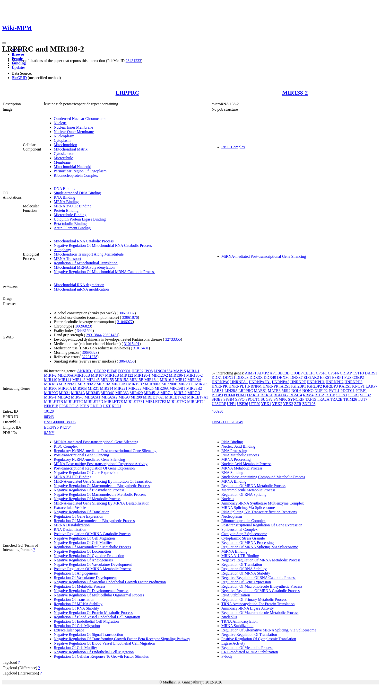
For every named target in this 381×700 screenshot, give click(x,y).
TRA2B (336, 399)
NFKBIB (51, 406)
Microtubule (63, 158)
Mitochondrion (65, 145)
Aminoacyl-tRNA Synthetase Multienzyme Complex (262, 503)
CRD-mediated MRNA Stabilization (249, 652)
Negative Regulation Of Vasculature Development (93, 564)
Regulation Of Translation (74, 599)
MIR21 (93, 388)
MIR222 (134, 388)
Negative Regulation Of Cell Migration (84, 538)
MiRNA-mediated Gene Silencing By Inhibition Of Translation (103, 481)
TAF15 (310, 399)
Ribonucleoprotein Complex (76, 175)
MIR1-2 (50, 375)
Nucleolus (229, 617)
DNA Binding (64, 188)
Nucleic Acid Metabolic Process (246, 464)
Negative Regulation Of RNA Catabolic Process (258, 578)
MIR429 (136, 393)
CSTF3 (358, 373)
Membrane (62, 162)
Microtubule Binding (70, 215)
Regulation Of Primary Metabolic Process (253, 599)
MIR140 (50, 380)
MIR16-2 (167, 380)
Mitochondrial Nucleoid (72, 167)
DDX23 (242, 377)
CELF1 (309, 373)
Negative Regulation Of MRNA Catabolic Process (260, 591)
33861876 (130, 317)
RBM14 (295, 395)
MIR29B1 (177, 388)
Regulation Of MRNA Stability (78, 604)
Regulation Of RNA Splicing (243, 494)
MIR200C (186, 384)
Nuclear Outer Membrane (74, 132)
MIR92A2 (110, 397)
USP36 (242, 404)
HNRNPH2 (335, 382)
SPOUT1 (252, 399)
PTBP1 (361, 391)
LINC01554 (163, 371)
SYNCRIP (296, 399)
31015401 (131, 344)
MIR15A (122, 380)
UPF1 (231, 404)
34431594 (85, 330)
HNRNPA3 (280, 382)
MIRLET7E (113, 401)
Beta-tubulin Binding (70, 224)
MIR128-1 (142, 375)
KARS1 (345, 386)
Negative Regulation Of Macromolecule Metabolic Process (100, 494)
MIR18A (194, 380)
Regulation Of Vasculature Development (85, 578)
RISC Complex (233, 147)
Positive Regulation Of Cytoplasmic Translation (258, 639)
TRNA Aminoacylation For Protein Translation (257, 604)
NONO (307, 391)
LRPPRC (127, 92)
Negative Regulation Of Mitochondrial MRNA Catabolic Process (104, 272)
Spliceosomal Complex (239, 529)
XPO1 (116, 406)
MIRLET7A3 (197, 397)
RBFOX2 (281, 395)
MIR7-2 (180, 393)
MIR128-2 (159, 375)
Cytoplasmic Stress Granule (243, 538)
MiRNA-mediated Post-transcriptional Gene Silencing (263, 256)
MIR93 (124, 397)
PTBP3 (217, 395)
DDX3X (256, 377)
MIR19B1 (119, 384)
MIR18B (51, 384)
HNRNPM (253, 386)
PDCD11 (347, 391)
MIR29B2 (194, 388)
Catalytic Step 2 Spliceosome (244, 534)
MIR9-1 (50, 397)
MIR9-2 (64, 397)
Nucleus (60, 123)
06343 (49, 417)
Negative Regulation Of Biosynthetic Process (89, 490)
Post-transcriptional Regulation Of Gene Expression (94, 468)
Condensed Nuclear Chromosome (80, 118)
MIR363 (122, 393)
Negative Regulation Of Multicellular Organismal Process (99, 595)
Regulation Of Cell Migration (77, 626)
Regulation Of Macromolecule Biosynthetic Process (94, 521)
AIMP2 (263, 373)
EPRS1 (325, 377)
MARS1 (260, 391)
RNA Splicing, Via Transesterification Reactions (259, 512)
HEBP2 (138, 371)
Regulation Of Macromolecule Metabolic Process (92, 547)
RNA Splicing (232, 472)
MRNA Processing (236, 459)
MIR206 (50, 388)
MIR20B (80, 388)
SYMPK (280, 399)
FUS (347, 377)
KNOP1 (358, 386)
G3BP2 (358, 377)
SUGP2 (267, 399)
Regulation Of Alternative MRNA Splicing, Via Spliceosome (268, 630)
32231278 (89, 357)
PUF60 (229, 395)
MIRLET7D (93, 401)
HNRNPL (236, 386)
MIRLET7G (176, 401)
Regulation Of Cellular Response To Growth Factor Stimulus (101, 656)
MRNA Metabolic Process (241, 468)
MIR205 (201, 384)
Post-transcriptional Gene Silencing (81, 455)
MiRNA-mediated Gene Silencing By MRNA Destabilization (101, 503)
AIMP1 (250, 373)
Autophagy (62, 250)
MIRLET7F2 (155, 401)
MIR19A (104, 384)
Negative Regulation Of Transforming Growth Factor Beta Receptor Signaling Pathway (122, 639)
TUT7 (362, 399)
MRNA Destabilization (72, 525)
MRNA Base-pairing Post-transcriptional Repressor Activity (100, 464)
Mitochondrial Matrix (70, 149)
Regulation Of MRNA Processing (247, 543)
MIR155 (107, 380)
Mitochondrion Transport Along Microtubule (89, 254)
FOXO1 (124, 371)
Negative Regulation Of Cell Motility (83, 543)
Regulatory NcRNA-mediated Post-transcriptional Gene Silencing (105, 451)
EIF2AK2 (311, 377)
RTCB (330, 395)
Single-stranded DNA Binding (77, 193)
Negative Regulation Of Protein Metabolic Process (93, 613)
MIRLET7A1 (153, 397)
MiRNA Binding (234, 551)
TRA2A (323, 399)
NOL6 (296, 391)
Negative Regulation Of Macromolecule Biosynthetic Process (102, 486)
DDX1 (217, 377)
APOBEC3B (280, 373)
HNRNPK (220, 386)
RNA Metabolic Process (240, 455)
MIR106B (82, 375)
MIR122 (126, 375)
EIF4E (112, 371)
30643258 (127, 361)
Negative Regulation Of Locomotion (82, 551)
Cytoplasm (62, 140)
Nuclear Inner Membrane (73, 127)
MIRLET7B (53, 401)
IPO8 (149, 371)
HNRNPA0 (220, 382)
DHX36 (283, 377)
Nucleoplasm (64, 136)
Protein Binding (66, 210)
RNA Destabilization (70, 529)
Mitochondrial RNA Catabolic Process (84, 241)
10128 (49, 411)
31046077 (125, 322)
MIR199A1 (68, 384)
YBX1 (266, 404)
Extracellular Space (69, 630)
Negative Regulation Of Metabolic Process (87, 499)
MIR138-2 (295, 92)
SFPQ (239, 399)
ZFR (297, 404)
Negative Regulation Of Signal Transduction (88, 634)
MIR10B (112, 375)
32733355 (173, 339)
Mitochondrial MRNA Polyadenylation (84, 267)
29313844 (94, 335)
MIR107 (97, 375)
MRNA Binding (66, 202)
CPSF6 (333, 373)
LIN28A (231, 391)
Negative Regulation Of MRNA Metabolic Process (261, 560)
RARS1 (266, 395)
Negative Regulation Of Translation (81, 512)
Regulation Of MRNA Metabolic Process (253, 486)
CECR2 (100, 371)
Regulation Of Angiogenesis (76, 573)
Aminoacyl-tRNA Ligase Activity (247, 608)
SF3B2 (365, 395)
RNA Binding (64, 197)
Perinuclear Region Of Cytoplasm (80, 171)
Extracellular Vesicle (70, 507)
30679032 (127, 313)
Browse (18, 54)
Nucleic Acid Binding (238, 446)
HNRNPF (298, 382)
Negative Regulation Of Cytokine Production (89, 556)
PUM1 (241, 395)
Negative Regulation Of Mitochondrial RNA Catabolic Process (103, 245)
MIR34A (78, 393)
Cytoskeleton (64, 153)
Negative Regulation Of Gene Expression (86, 472)
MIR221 (120, 388)
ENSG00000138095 (60, 422)
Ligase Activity (233, 643)
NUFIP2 (321, 391)
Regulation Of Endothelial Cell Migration (86, 621)
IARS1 (284, 386)
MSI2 (286, 391)
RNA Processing (234, 451)
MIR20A (65, 388)
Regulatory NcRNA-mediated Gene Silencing (89, 459)
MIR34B (93, 393)
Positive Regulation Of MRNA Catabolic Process (92, 534)
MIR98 (136, 397)
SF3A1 (341, 395)
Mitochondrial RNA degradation (79, 285)
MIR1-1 (193, 371)
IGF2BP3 (330, 386)
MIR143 (79, 380)
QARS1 (253, 395)
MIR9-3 (77, 397)
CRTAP (346, 373)
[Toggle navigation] (4, 43)
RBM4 (308, 395)
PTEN (84, 406)
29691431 (110, 335)
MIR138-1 (177, 375)
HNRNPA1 (239, 382)
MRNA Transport (67, 259)
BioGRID (19, 78)
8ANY (49, 433)
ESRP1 (337, 377)
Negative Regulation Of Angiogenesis (83, 560)
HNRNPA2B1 (260, 382)
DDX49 (270, 377)
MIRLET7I (196, 401)
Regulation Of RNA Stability (76, 608)
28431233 (133, 61)
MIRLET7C (73, 401)
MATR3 (274, 391)
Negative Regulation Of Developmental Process (91, 591)
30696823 (83, 326)
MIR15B (136, 380)
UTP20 (254, 404)
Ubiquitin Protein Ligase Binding (80, 219)
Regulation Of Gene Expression (78, 516)
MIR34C (107, 393)
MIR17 (180, 380)
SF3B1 (353, 395)
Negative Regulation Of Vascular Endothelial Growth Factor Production (110, 582)
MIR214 (106, 388)
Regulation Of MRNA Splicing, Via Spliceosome (259, 547)
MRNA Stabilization (237, 626)
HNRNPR (270, 386)
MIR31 (64, 393)
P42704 (66, 427)
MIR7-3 (194, 393)
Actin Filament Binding (72, 228)
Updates (18, 67)
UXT (107, 406)
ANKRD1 (85, 371)
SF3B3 (217, 399)
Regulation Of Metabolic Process (79, 586)
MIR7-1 (166, 393)
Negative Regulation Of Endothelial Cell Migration (94, 652)
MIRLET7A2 (175, 397)
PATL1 (334, 391)
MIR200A (153, 384)
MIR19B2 (136, 384)
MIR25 (148, 388)
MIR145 (93, 380)
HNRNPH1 (316, 382)
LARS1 (218, 391)
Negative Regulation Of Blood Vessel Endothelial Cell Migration (104, 643)
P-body (227, 656)
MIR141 (64, 380)
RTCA (319, 395)
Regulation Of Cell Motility (75, 648)
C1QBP (297, 373)
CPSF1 (321, 373)
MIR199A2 (87, 384)
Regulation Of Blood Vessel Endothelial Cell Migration (97, 617)
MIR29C (51, 393)
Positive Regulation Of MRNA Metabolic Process (92, 569)
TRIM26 (350, 399)
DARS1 (371, 373)
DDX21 (229, 377)
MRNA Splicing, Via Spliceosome (248, 507)
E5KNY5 (51, 427)
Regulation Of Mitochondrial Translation (86, 263)
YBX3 (288, 404)
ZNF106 (308, 404)
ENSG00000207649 (227, 422)
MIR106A (65, 375)
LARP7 (371, 386)
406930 (217, 411)
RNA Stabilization (235, 595)
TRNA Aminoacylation (239, 621)
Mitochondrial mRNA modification (81, 289)
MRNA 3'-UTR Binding (72, 206)
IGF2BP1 (298, 386)
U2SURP (219, 404)
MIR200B (169, 384)
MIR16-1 (151, 380)
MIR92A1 (93, 397)
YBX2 (277, 404)
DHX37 (296, 377)
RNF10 (96, 406)
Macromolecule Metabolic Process (248, 490)
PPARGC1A (68, 406)
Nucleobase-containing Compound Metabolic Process (263, 477)
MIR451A (151, 393)
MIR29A (161, 388)
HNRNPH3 (354, 382)
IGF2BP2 (314, 386)
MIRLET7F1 (134, 401)
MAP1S (179, 371)
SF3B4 (229, 399)
